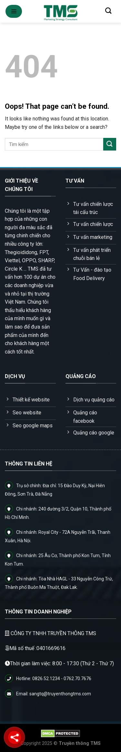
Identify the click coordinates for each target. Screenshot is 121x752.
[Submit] (109, 144)
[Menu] (13, 11)
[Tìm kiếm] (108, 10)
